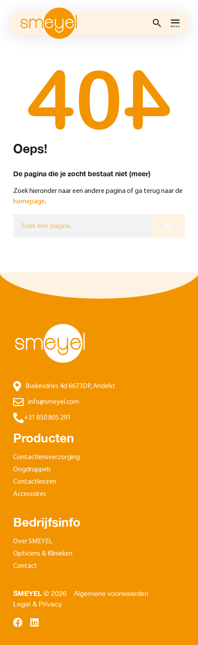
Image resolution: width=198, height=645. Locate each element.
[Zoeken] (168, 225)
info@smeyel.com (53, 402)
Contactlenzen (34, 481)
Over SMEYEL (32, 541)
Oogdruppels (32, 469)
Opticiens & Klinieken (42, 553)
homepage (29, 201)
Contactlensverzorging (46, 457)
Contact (25, 566)
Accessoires (29, 494)
